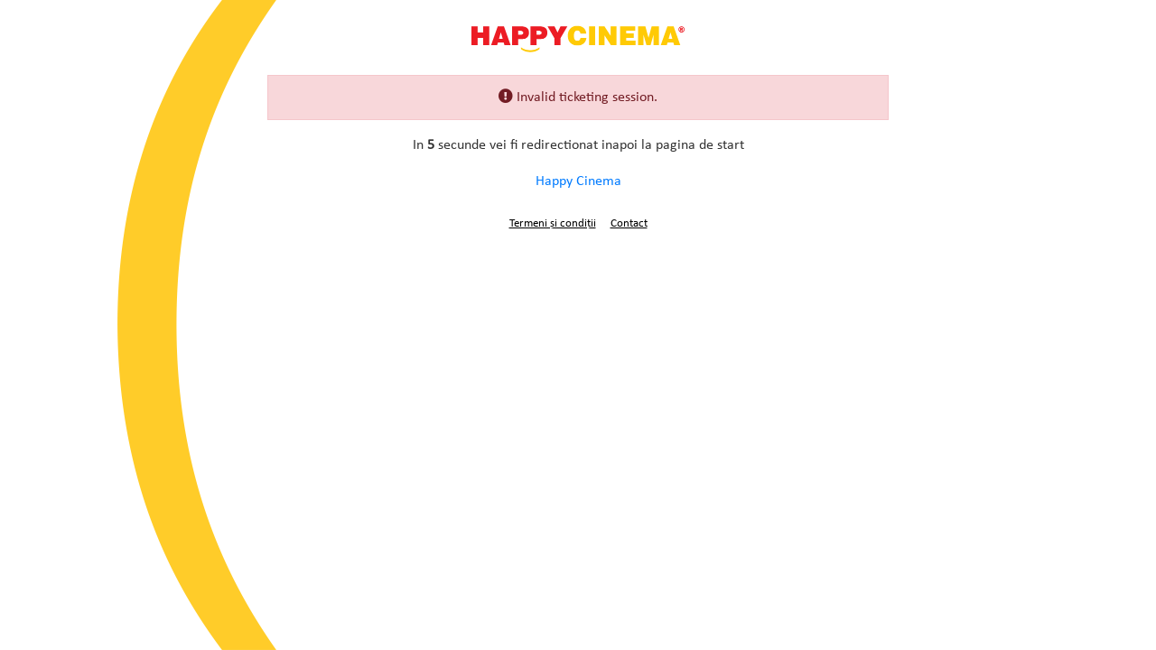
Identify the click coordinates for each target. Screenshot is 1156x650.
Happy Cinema (578, 37)
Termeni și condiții (552, 223)
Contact (629, 223)
